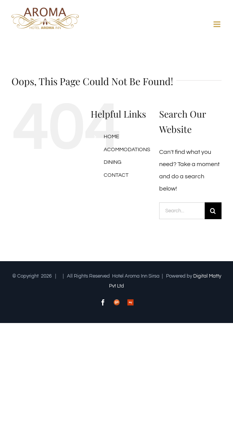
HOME (111, 136)
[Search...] (182, 210)
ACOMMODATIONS (127, 149)
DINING (112, 162)
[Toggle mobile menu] (217, 24)
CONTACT (116, 175)
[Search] (213, 210)
